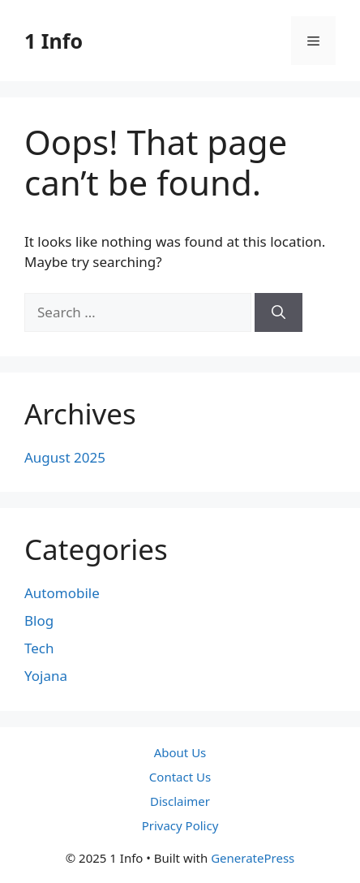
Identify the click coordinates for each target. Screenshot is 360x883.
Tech (39, 648)
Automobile (62, 593)
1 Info (53, 40)
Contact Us (180, 777)
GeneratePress (252, 858)
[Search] (278, 312)
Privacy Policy (180, 825)
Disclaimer (180, 801)
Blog (39, 620)
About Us (180, 752)
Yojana (45, 675)
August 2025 (64, 457)
